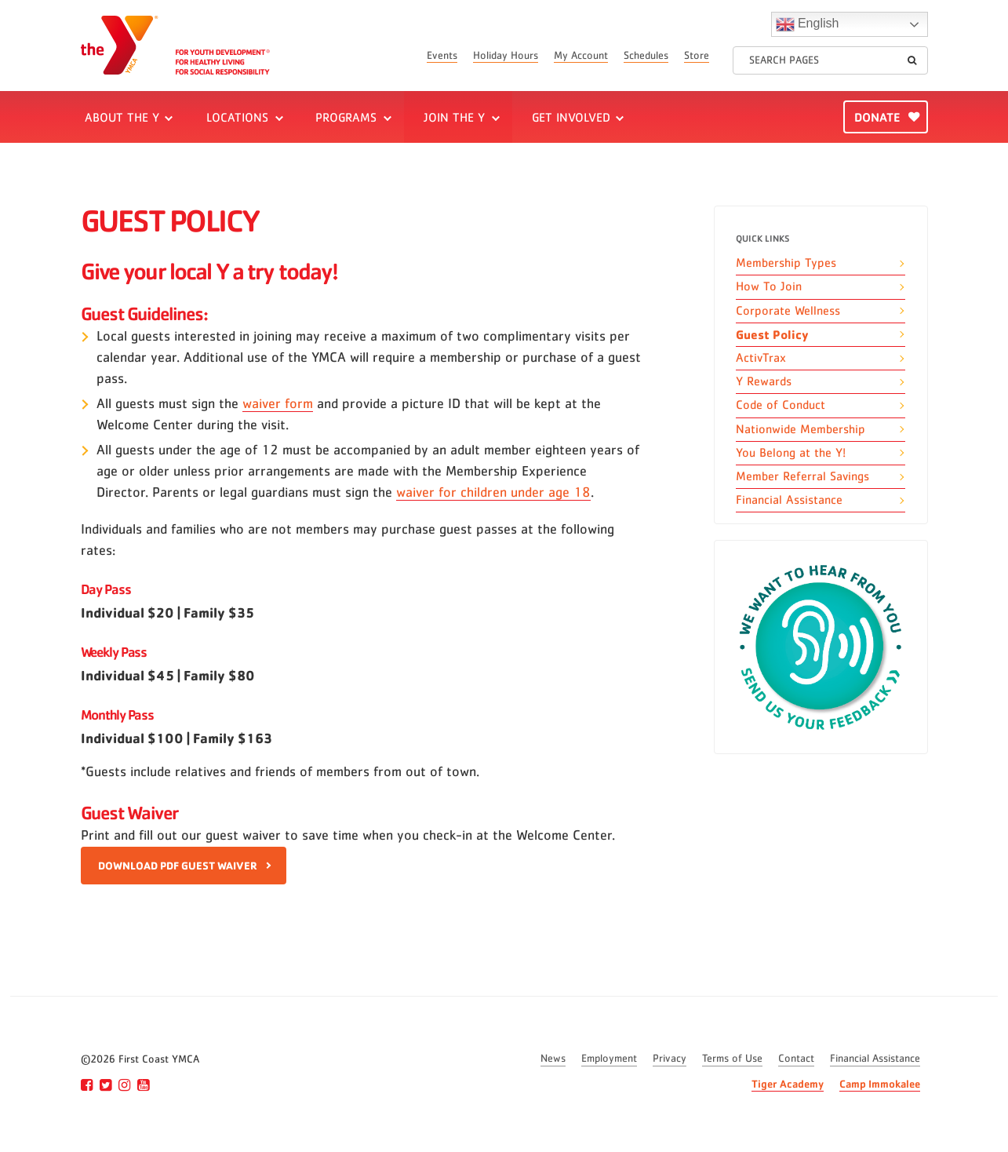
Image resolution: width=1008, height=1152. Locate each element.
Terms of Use (732, 1058)
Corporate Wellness (788, 310)
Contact (796, 1058)
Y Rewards (763, 381)
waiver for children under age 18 (493, 493)
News (553, 1058)
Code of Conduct (780, 405)
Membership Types (786, 263)
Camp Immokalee (879, 1083)
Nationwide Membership (800, 429)
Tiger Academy (787, 1083)
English (807, 24)
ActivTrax (761, 358)
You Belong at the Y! (791, 453)
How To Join (769, 286)
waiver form (277, 404)
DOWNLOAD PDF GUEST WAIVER (177, 865)
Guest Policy (772, 334)
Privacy (669, 1058)
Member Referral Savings (802, 476)
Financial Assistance (789, 500)
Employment (609, 1058)
